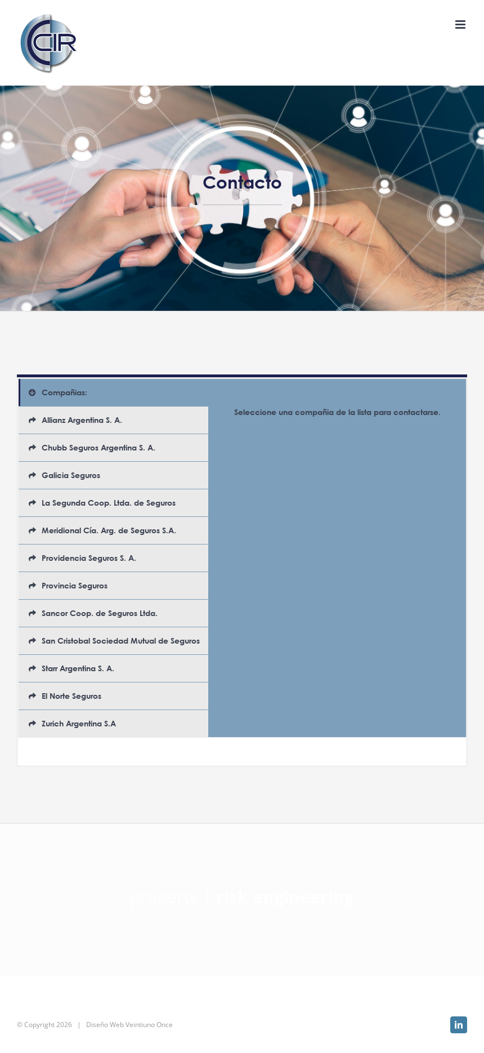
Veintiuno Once (149, 1024)
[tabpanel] (337, 558)
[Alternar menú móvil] (461, 24)
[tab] (113, 392)
